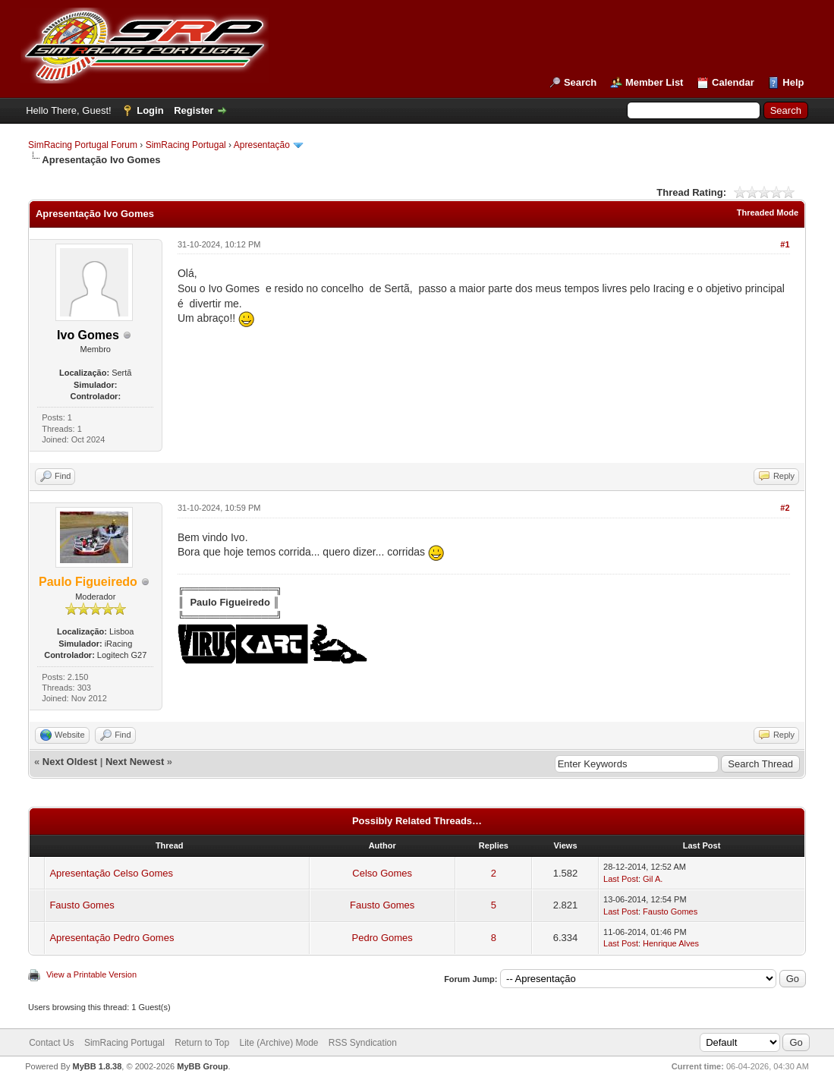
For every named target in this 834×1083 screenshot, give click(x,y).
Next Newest (134, 761)
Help (793, 82)
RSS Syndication (363, 1042)
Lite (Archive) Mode (278, 1042)
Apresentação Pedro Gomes (111, 937)
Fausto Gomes (81, 905)
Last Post (620, 878)
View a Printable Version (91, 974)
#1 (784, 244)
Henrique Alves (671, 943)
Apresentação (262, 145)
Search (580, 82)
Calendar (733, 82)
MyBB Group (202, 1066)
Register (193, 110)
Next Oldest (69, 761)
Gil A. (652, 878)
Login (150, 110)
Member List (654, 82)
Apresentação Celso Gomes (111, 873)
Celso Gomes (382, 873)
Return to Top (202, 1042)
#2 (784, 507)
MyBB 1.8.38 (97, 1066)
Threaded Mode (767, 212)
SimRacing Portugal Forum (82, 145)
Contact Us (51, 1042)
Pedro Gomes (382, 937)
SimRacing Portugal (186, 145)
